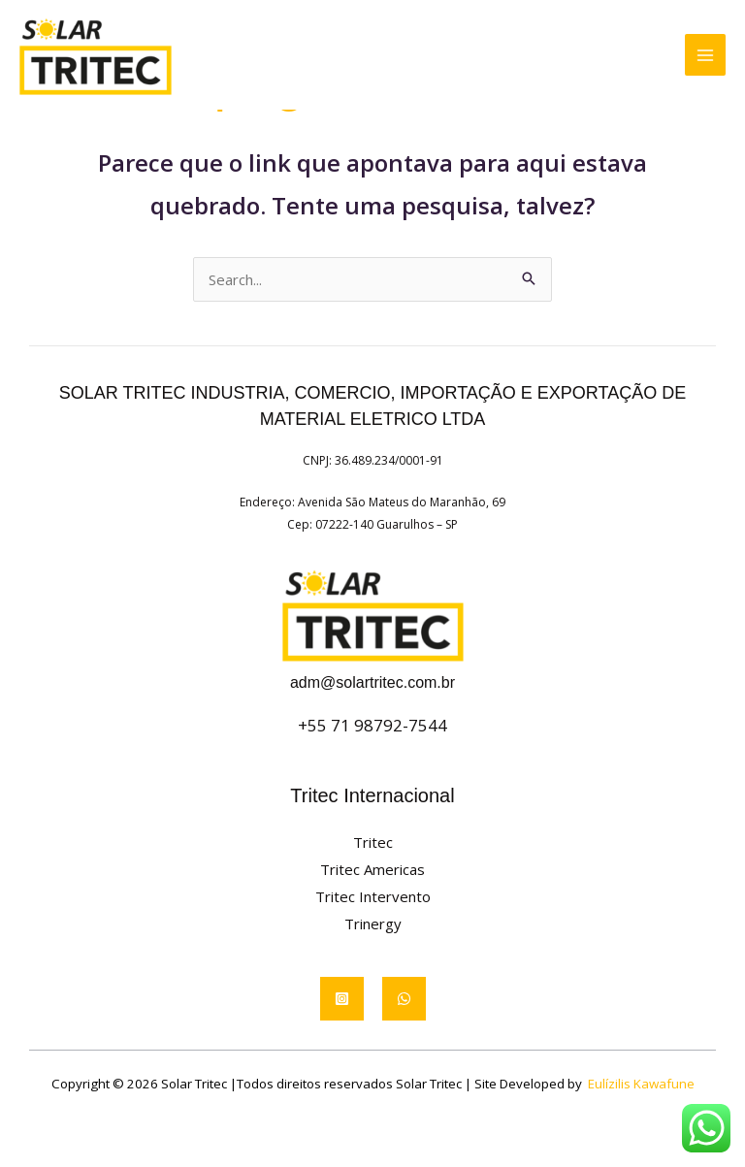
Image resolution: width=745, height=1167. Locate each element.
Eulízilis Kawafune (641, 1083)
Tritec (373, 842)
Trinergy (373, 923)
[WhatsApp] (404, 999)
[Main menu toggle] (706, 56)
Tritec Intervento (373, 896)
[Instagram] (342, 999)
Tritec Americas (372, 869)
